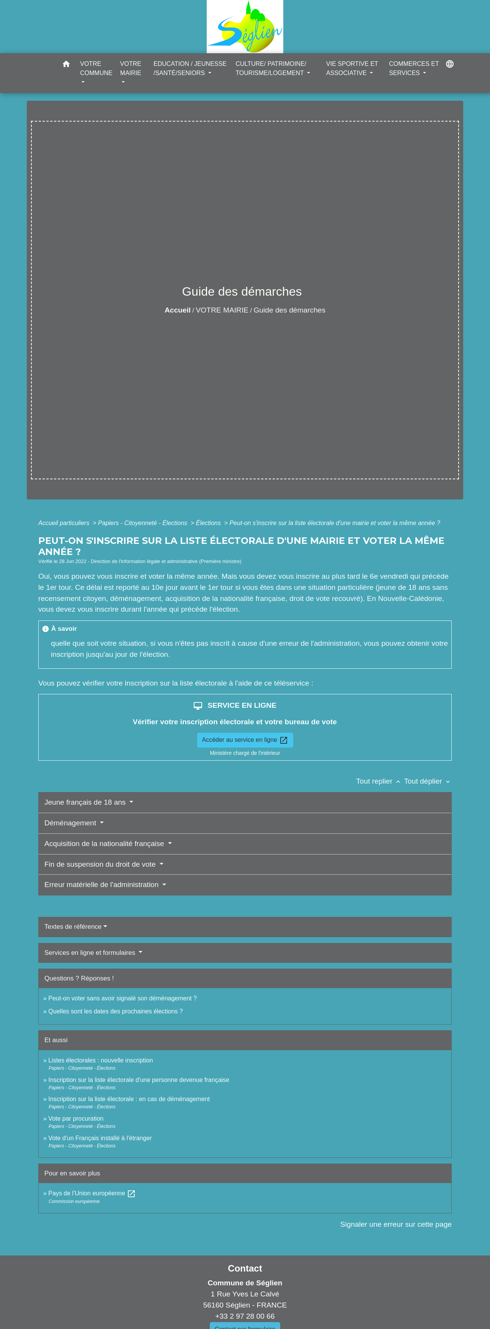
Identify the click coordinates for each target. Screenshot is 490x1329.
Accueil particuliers (64, 523)
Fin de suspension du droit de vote (101, 864)
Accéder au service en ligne (245, 740)
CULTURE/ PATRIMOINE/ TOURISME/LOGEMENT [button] (270, 68)
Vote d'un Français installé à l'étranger (100, 1138)
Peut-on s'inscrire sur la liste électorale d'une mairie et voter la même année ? (334, 523)
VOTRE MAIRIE (222, 310)
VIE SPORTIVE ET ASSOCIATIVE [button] (352, 68)
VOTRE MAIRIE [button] (130, 68)
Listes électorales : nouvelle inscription (100, 1060)
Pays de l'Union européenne (92, 1193)
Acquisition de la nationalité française (105, 844)
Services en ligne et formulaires (90, 952)
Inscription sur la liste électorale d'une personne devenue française (138, 1080)
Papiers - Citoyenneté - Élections (143, 523)
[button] (66, 65)
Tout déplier (428, 781)
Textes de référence (72, 926)
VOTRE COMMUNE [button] (96, 68)
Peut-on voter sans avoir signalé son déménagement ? (122, 998)
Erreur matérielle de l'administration (102, 885)
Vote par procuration (75, 1118)
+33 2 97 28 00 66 (244, 1316)
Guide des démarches (289, 310)
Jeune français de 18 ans (86, 802)
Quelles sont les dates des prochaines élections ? (115, 1011)
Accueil (178, 310)
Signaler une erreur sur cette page (396, 1224)
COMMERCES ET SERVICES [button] (414, 68)
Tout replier (380, 781)
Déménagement (71, 823)
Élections (209, 523)
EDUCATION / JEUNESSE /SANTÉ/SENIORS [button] (190, 68)
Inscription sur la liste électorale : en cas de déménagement (129, 1099)
